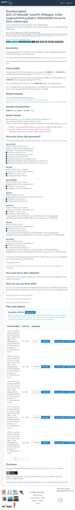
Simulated (14, 41)
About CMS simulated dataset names (54, 58)
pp (46, 41)
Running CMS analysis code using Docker (19, 295)
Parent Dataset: (59, 41)
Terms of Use (37, 495)
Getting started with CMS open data (17, 302)
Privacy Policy (35, 498)
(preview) (22, 153)
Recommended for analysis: (18, 119)
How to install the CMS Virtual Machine (18, 299)
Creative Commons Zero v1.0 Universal (45, 468)
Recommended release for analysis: (17, 121)
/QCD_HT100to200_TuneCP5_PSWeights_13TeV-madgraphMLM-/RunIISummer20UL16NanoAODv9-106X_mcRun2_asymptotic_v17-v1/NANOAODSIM (36, 101)
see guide (63, 123)
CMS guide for (42, 74)
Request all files (30, 312)
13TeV (41, 41)
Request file (45, 341)
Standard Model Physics (24, 41)
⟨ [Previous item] (11, 458)
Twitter (40, 501)
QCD (33, 41)
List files (58, 341)
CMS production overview (53, 141)
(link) (31, 155)
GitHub (34, 501)
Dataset (8, 41)
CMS (37, 41)
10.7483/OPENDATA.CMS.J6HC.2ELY (52, 36)
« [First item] (7, 458)
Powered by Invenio (63, 489)
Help (42, 498)
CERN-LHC (51, 41)
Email (38, 503)
